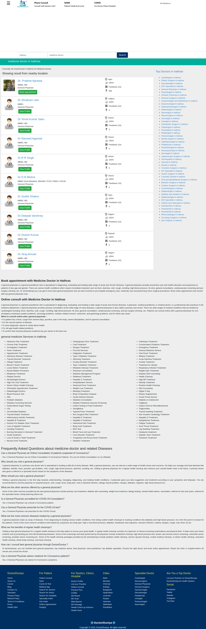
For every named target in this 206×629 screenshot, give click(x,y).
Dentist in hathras (169, 165)
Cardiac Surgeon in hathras (173, 185)
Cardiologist (140, 578)
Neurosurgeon (141, 581)
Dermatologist (141, 593)
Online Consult (45, 578)
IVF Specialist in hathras (171, 171)
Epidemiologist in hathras (172, 197)
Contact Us (12, 590)
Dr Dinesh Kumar (28, 234)
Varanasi (107, 601)
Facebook (171, 589)
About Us (11, 581)
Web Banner (76, 602)
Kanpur (106, 598)
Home (10, 578)
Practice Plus (76, 590)
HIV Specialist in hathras (172, 200)
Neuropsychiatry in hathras (173, 150)
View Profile (25, 111)
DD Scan (75, 599)
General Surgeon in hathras (173, 98)
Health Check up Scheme (82, 607)
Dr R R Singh (26, 157)
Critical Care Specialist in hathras (175, 203)
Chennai (106, 584)
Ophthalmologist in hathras (173, 142)
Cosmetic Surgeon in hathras (173, 168)
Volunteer (11, 593)
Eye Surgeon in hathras (171, 220)
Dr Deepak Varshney (30, 215)
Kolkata (106, 587)
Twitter (169, 592)
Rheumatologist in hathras (172, 214)
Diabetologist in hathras (171, 191)
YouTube (170, 601)
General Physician (142, 584)
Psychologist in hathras (171, 92)
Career (10, 584)
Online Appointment (47, 604)
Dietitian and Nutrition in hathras (175, 194)
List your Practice (78, 584)
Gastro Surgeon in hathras (172, 174)
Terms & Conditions (15, 601)
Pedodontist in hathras (171, 209)
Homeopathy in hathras (171, 159)
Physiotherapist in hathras (172, 147)
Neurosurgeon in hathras (172, 115)
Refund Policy (13, 598)
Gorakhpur (107, 607)
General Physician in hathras (173, 89)
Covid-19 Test (45, 584)
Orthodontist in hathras (171, 206)
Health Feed (76, 610)
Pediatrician (140, 596)
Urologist (138, 598)
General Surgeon (142, 587)
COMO (74, 593)
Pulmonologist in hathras (172, 136)
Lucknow (107, 596)
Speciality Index (46, 598)
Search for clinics (46, 593)
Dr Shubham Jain (28, 100)
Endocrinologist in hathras (172, 104)
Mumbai (106, 581)
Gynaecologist (141, 590)
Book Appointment (28, 92)
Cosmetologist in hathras (172, 188)
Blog (9, 587)
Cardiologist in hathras (171, 77)
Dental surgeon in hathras (172, 139)
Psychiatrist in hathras (170, 130)
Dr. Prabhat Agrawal (30, 80)
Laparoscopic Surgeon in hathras (175, 156)
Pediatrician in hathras (171, 145)
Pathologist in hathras (170, 127)
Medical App (44, 587)
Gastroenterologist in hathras (173, 107)
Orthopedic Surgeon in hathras (174, 124)
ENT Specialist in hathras (172, 86)
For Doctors (165, 3)
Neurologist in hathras (170, 113)
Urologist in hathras (169, 121)
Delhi (105, 578)
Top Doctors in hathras (169, 71)
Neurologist (140, 604)
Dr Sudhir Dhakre (28, 196)
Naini (41, 581)
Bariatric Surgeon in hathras (173, 182)
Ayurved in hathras (169, 162)
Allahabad (107, 604)
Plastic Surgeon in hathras (172, 80)
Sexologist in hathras (170, 153)
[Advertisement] (103, 30)
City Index (43, 601)
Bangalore (107, 590)
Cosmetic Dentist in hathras (173, 177)
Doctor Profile (77, 581)
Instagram (171, 598)
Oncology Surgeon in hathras (174, 217)
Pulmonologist (141, 601)
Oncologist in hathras (170, 118)
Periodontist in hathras (171, 212)
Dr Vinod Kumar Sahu (31, 119)
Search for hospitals (48, 596)
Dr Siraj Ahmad (27, 254)
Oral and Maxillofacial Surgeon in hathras (179, 180)
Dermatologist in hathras (171, 83)
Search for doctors (47, 590)
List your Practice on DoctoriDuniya (182, 578)
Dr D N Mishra (26, 177)
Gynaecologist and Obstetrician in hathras (179, 101)
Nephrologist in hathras (171, 110)
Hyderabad (108, 593)
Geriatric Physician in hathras (174, 95)
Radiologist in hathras (170, 133)
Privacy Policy (13, 596)
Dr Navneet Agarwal (30, 138)
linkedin (170, 595)
